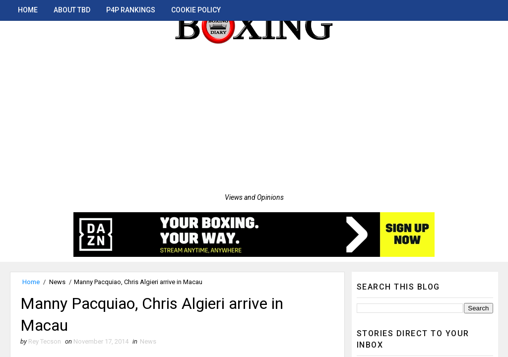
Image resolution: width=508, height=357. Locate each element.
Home (28, 10)
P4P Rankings (130, 10)
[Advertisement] (254, 119)
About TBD (72, 10)
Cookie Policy (196, 10)
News (57, 282)
